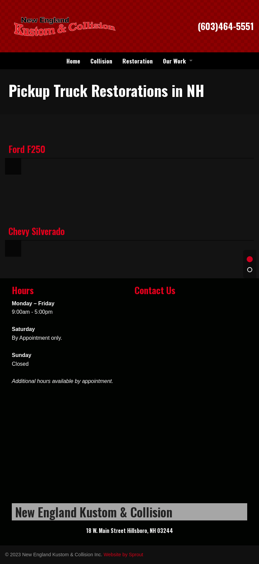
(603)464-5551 (226, 26)
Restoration (137, 60)
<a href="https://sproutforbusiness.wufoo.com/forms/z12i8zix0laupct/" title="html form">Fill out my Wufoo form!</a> (191, 400)
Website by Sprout (123, 554)
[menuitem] (73, 60)
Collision (101, 60)
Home (73, 60)
